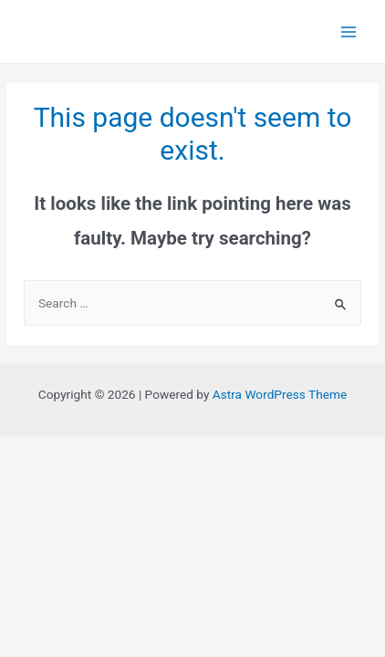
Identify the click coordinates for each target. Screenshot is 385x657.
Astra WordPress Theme (280, 394)
